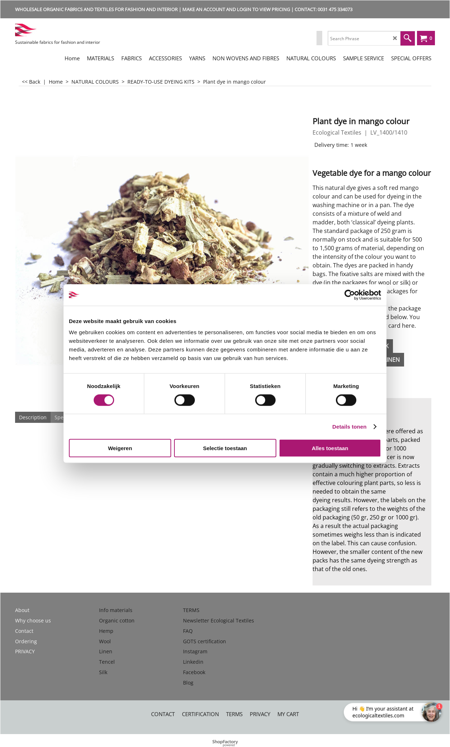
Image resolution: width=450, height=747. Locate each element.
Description (33, 417)
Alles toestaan (330, 448)
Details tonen (349, 426)
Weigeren (120, 448)
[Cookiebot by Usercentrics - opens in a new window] (349, 294)
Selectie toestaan (225, 448)
